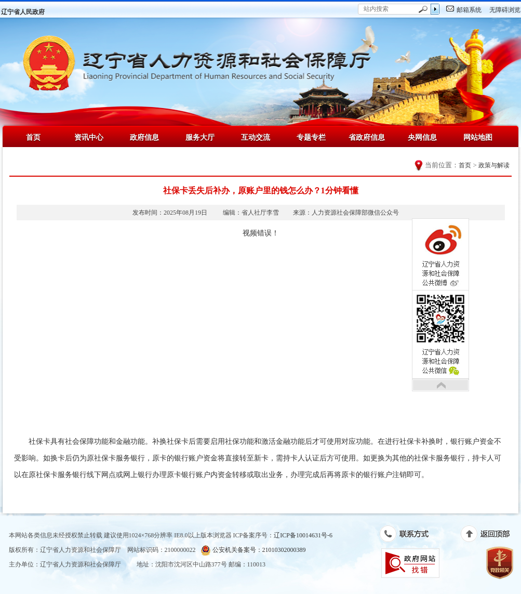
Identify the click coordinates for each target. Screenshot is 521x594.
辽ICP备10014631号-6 (303, 535)
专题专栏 (311, 137)
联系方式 (409, 535)
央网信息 (422, 137)
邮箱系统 (469, 10)
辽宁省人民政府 (23, 12)
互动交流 (255, 137)
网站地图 (477, 137)
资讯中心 (88, 137)
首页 (33, 137)
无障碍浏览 (504, 10)
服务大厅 (200, 137)
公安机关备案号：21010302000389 (253, 550)
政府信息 (144, 137)
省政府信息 (367, 137)
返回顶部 (490, 535)
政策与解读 (494, 165)
